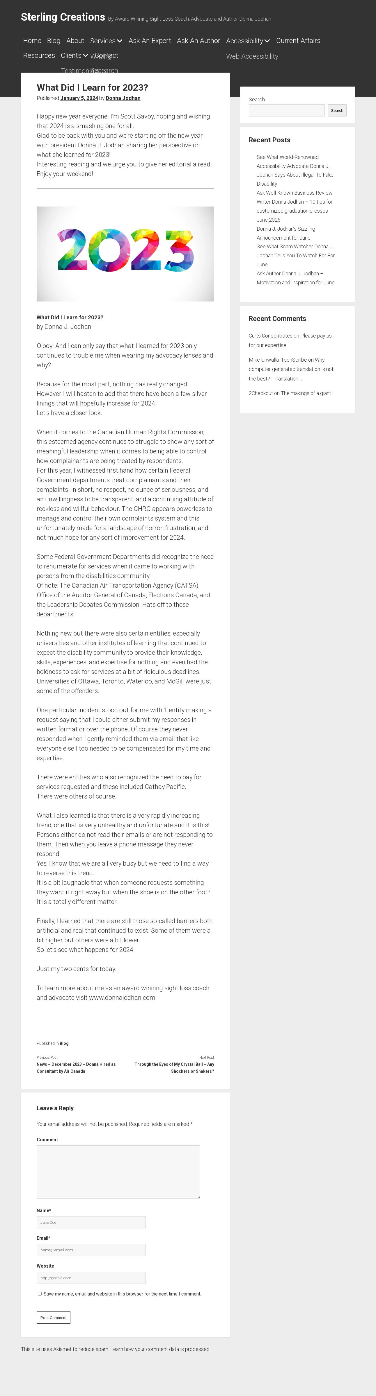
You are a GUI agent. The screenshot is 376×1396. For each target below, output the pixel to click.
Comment (47, 1144)
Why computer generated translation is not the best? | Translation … (291, 373)
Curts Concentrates (270, 340)
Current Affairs (122, 59)
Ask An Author (262, 42)
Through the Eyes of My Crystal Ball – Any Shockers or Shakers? (174, 1072)
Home (35, 42)
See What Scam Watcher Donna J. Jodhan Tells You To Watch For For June (296, 260)
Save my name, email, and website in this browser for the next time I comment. (122, 1298)
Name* (44, 1215)
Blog (65, 42)
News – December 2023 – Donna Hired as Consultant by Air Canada (76, 1072)
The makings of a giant (306, 398)
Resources (181, 59)
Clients (225, 59)
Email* (43, 1243)
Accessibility (48, 59)
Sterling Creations (63, 17)
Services (133, 43)
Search (257, 104)
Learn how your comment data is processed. (160, 1354)
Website (45, 1270)
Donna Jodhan (123, 102)
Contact (273, 59)
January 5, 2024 (79, 102)
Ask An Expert (196, 42)
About (96, 42)
